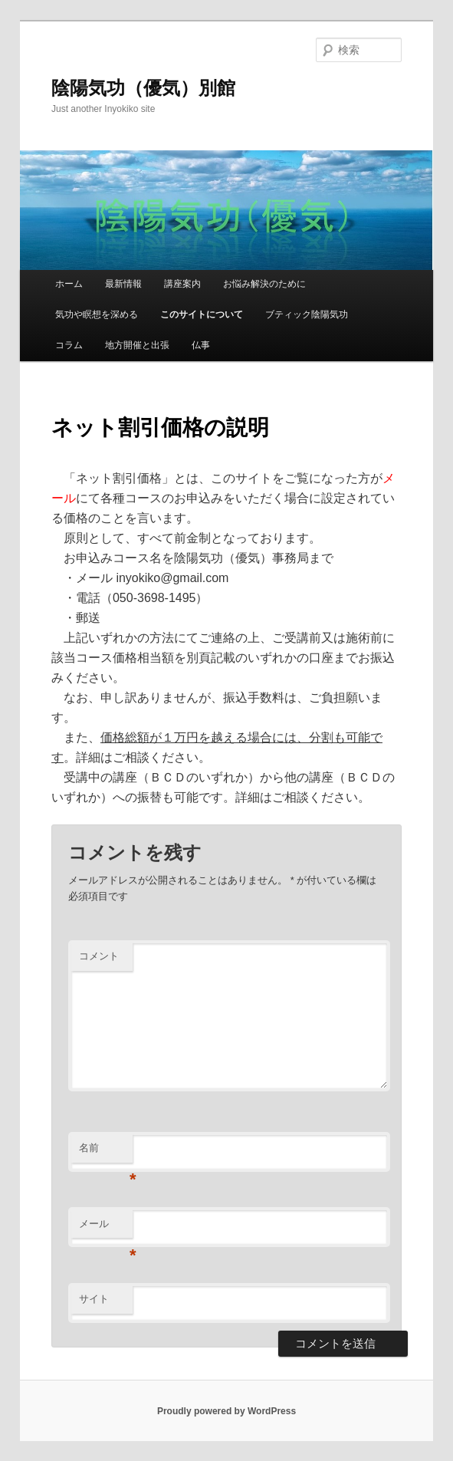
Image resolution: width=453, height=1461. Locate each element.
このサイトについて (201, 314)
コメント (99, 956)
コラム (69, 345)
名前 (106, 1152)
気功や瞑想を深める (96, 314)
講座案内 (182, 283)
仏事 (201, 345)
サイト (94, 1299)
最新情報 (123, 283)
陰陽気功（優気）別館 (143, 87)
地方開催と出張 (137, 345)
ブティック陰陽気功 (306, 314)
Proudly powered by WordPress (226, 1411)
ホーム (69, 283)
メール (106, 1228)
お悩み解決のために (264, 283)
